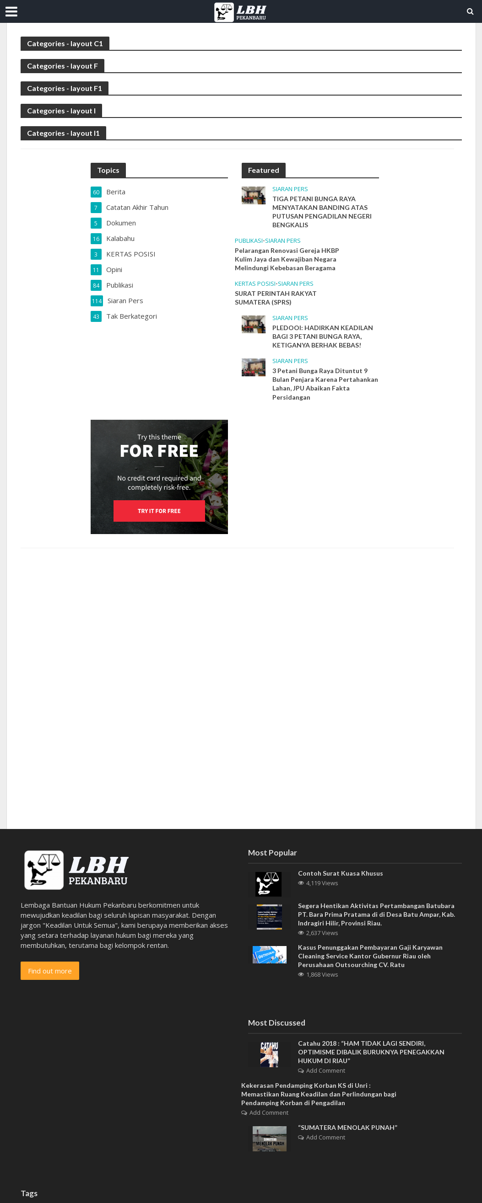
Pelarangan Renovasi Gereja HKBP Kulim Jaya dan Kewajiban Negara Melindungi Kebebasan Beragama (287, 259)
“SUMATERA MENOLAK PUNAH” (347, 1127)
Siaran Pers (290, 189)
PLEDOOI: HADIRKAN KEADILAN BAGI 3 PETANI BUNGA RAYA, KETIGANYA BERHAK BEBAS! (322, 336)
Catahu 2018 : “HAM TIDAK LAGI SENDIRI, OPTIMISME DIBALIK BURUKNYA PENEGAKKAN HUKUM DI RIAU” (371, 1051)
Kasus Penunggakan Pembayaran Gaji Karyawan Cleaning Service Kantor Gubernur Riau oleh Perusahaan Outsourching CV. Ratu (370, 955)
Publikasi (249, 241)
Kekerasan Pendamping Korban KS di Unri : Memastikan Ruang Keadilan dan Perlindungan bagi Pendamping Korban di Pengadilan (318, 1094)
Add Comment (325, 1070)
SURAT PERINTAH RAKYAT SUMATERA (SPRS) (276, 297)
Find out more (50, 970)
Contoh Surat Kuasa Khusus (340, 873)
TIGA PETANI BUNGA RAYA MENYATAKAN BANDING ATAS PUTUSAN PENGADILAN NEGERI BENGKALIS (322, 212)
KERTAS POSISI (255, 284)
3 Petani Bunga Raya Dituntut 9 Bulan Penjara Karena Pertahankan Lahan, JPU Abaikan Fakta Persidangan (325, 384)
